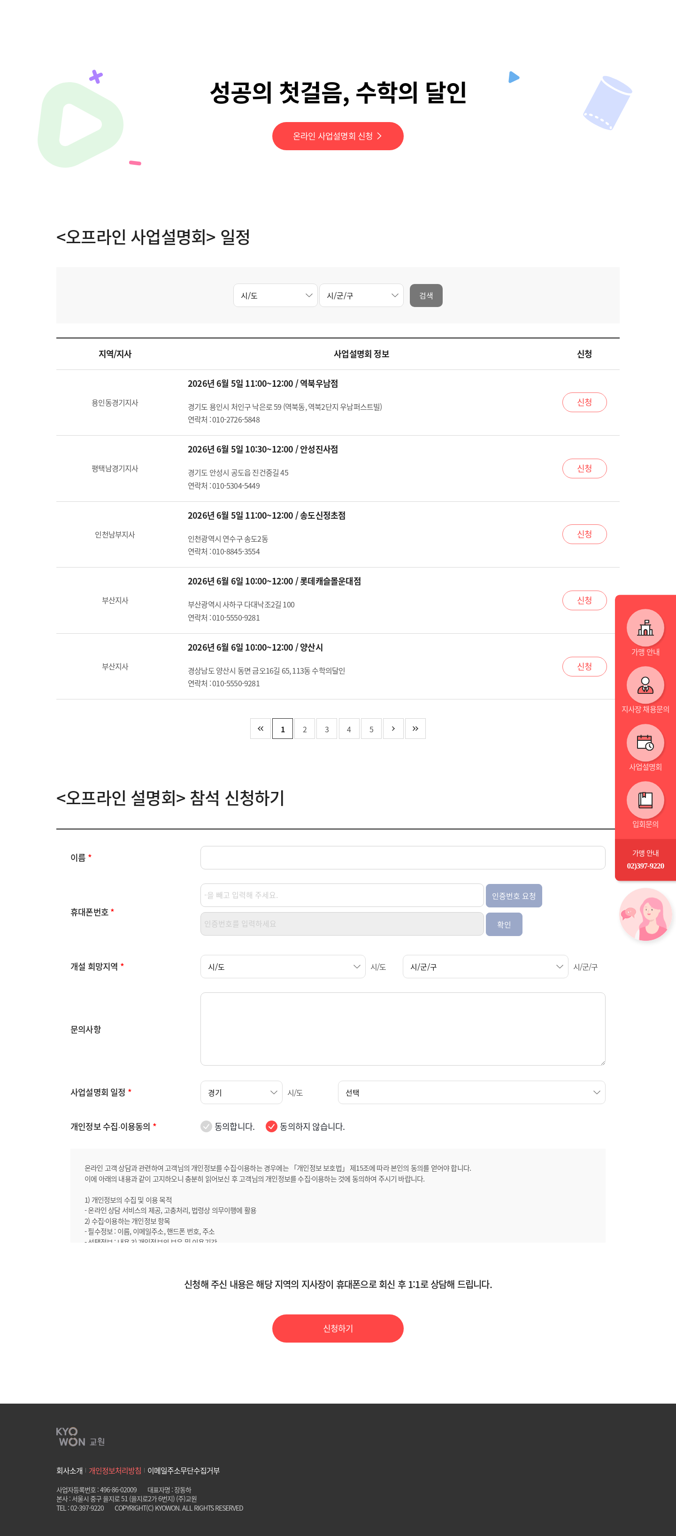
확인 (504, 924)
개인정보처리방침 (115, 1470)
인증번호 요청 (514, 895)
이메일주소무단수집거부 (183, 1470)
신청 (584, 402)
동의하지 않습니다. (312, 1126)
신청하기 (338, 1328)
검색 (426, 295)
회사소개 (69, 1470)
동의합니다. (234, 1126)
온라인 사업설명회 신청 (338, 136)
